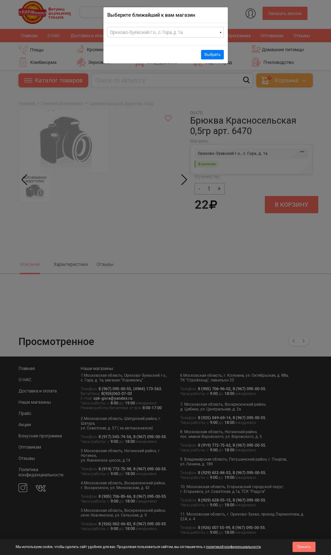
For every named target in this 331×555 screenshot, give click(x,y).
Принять (304, 547)
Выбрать (212, 54)
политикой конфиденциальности (233, 547)
